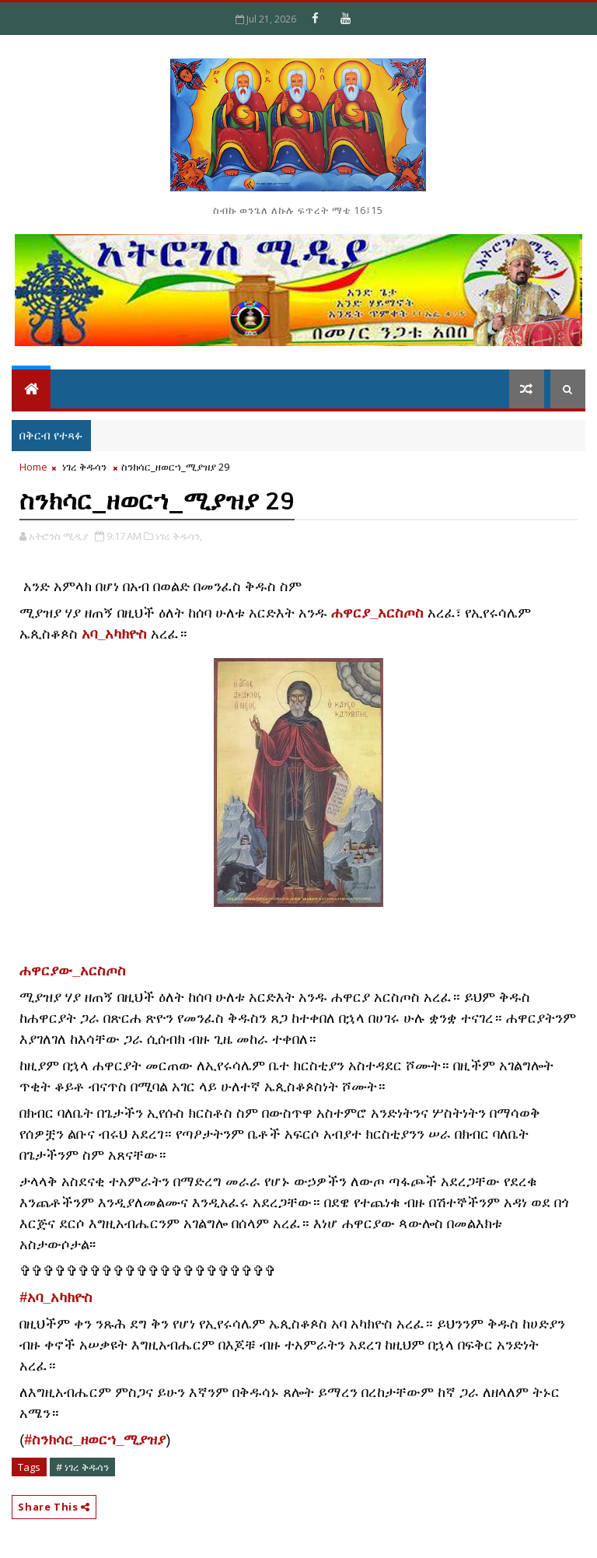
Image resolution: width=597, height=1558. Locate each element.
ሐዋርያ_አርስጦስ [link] (377, 613)
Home (33, 467)
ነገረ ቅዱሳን (84, 467)
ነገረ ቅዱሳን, (178, 536)
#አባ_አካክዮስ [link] (56, 1297)
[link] (72, 971)
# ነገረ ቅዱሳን (82, 1467)
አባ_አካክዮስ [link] (114, 634)
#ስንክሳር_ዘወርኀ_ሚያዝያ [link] (95, 1440)
